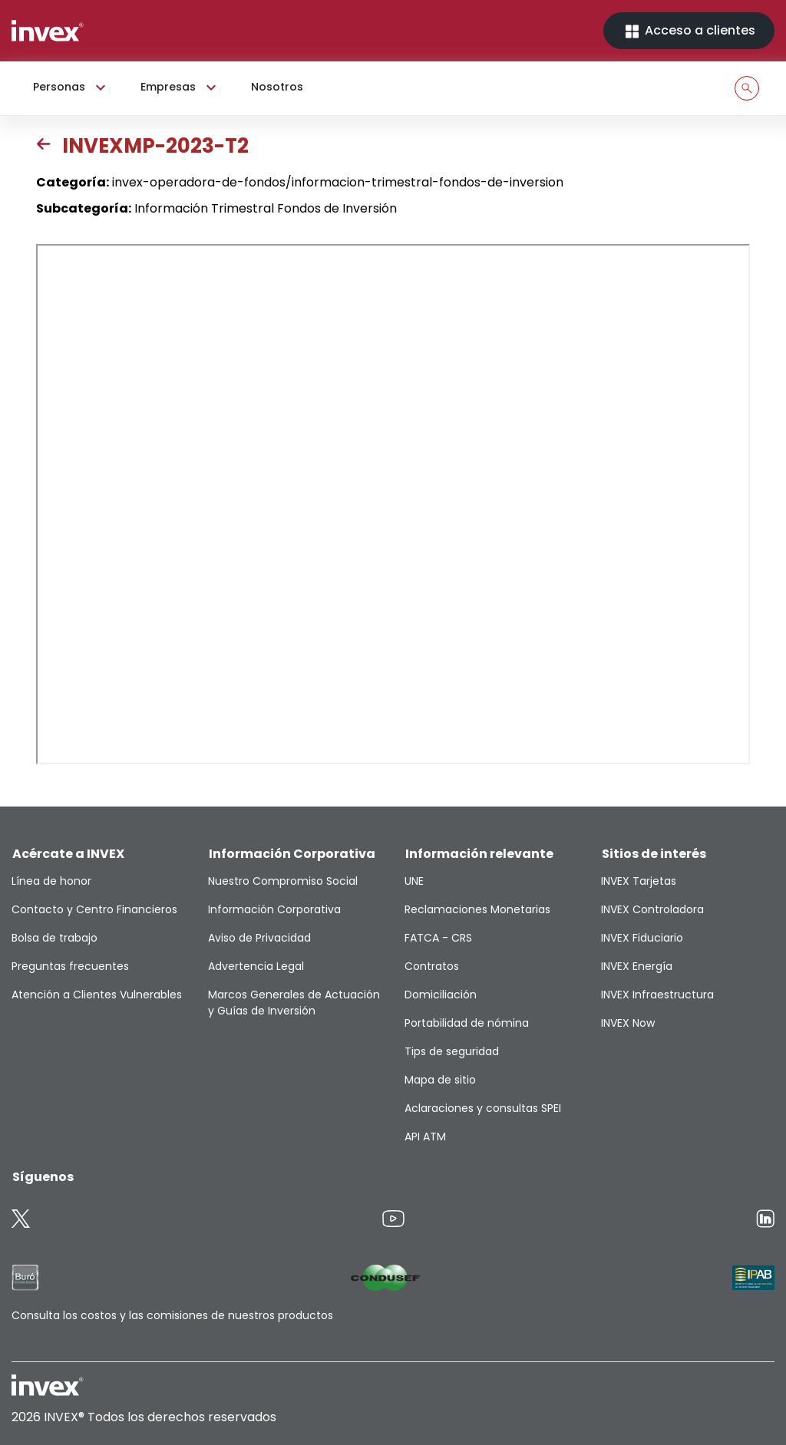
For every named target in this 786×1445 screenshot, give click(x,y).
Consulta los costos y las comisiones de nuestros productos (172, 1315)
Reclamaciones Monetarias (477, 909)
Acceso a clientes (689, 31)
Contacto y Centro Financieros (94, 909)
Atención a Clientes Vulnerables (97, 994)
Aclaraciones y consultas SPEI (483, 1108)
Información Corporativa (274, 909)
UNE (414, 881)
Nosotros (277, 86)
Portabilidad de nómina (467, 1023)
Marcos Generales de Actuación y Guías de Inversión (294, 1002)
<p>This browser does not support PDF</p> (393, 504)
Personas (71, 87)
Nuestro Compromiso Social (283, 881)
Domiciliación (441, 994)
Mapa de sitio (440, 1079)
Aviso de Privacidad (259, 937)
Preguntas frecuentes (70, 966)
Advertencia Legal (256, 966)
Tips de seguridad (452, 1051)
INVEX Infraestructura (657, 994)
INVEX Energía (636, 966)
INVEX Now (628, 1023)
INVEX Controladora (652, 909)
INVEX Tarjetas (638, 881)
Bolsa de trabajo (54, 937)
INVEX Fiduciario (642, 937)
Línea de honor (51, 881)
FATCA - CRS (438, 937)
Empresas (180, 87)
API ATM (425, 1136)
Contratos (432, 966)
